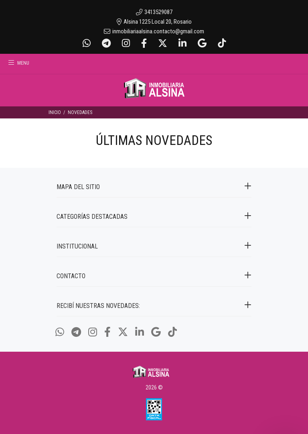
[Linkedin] (182, 44)
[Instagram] (126, 44)
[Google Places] (202, 44)
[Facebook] (144, 44)
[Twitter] (162, 44)
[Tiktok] (221, 44)
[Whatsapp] (87, 44)
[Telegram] (106, 44)
